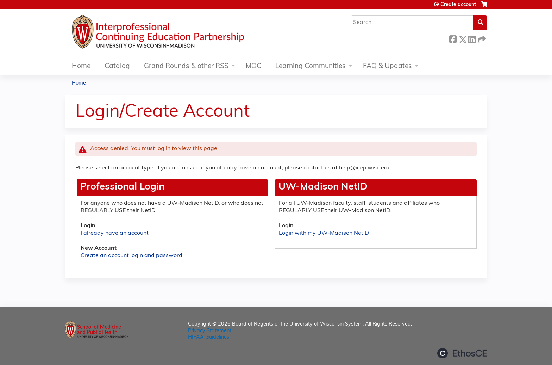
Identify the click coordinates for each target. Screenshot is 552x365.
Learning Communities (310, 66)
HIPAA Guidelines (208, 337)
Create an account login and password (131, 256)
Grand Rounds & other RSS (186, 66)
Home (81, 66)
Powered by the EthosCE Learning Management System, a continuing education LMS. (462, 353)
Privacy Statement (209, 331)
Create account (458, 4)
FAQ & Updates (387, 66)
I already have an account (115, 233)
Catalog (117, 66)
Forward (481, 38)
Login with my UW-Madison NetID (324, 233)
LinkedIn (471, 38)
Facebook (452, 38)
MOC (253, 66)
